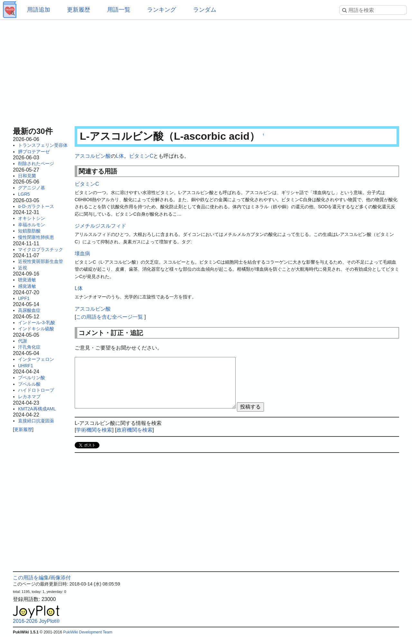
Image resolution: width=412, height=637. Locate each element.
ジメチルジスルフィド (100, 226)
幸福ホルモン (31, 224)
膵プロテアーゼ (34, 151)
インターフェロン (36, 359)
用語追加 (38, 9)
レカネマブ (29, 396)
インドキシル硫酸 (36, 328)
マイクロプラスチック (40, 249)
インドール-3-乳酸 (36, 322)
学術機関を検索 (94, 430)
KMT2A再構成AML (37, 408)
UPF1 (24, 298)
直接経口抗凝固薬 (36, 420)
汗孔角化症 (29, 347)
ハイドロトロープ (36, 390)
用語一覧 (118, 9)
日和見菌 (27, 175)
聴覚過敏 (27, 279)
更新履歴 (78, 9)
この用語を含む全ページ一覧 (109, 317)
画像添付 (60, 577)
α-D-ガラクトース (36, 206)
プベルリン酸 (31, 377)
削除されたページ (36, 163)
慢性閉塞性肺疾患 (36, 237)
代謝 (22, 340)
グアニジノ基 (31, 187)
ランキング (161, 9)
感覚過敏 (27, 286)
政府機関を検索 (135, 430)
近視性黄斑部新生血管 (40, 261)
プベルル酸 (29, 384)
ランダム (204, 9)
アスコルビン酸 (93, 156)
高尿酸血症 (29, 310)
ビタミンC (141, 156)
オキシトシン (31, 218)
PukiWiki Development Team (87, 632)
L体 (120, 156)
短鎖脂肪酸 (29, 230)
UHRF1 (25, 365)
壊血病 (82, 253)
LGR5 (24, 194)
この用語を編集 (31, 577)
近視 (22, 267)
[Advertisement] (206, 71)
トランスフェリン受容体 (43, 145)
